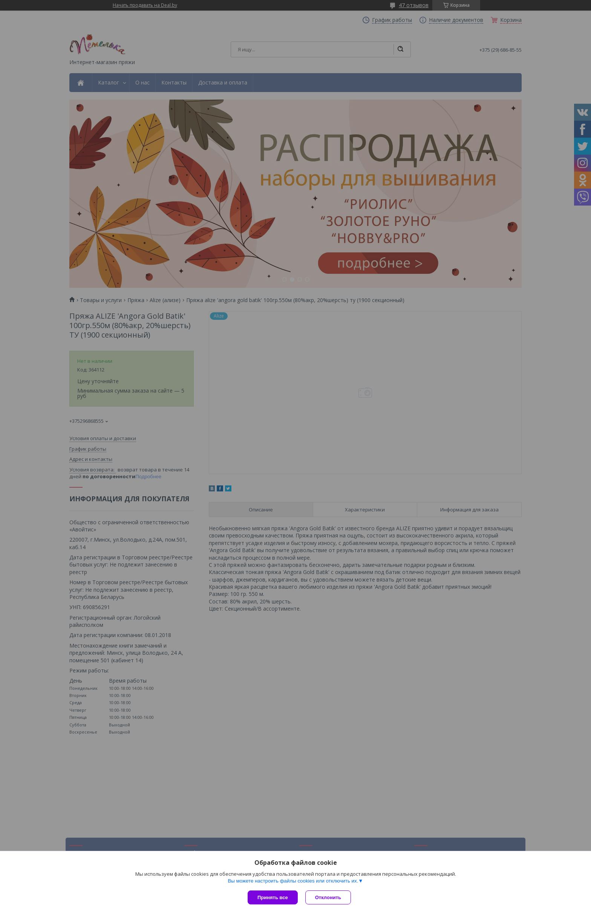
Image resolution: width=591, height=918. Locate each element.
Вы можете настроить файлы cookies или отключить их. (293, 881)
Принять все (272, 897)
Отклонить (328, 897)
